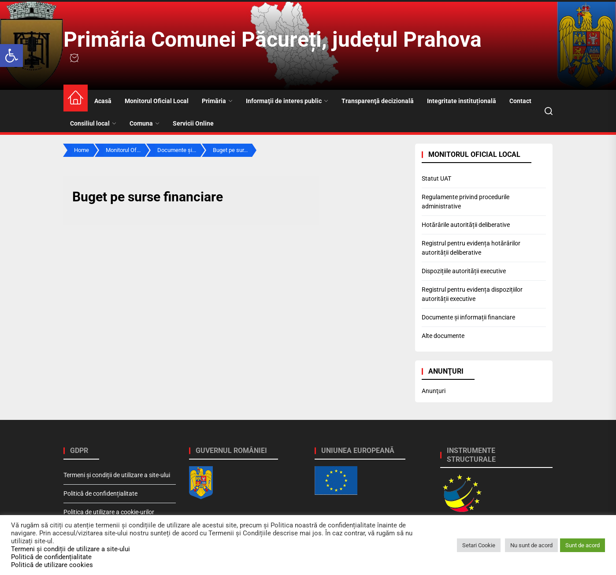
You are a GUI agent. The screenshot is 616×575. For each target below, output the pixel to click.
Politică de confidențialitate (100, 493)
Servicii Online (193, 123)
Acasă (102, 100)
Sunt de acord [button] (582, 545)
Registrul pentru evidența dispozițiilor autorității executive (472, 294)
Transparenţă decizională (377, 100)
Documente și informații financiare (468, 317)
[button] (11, 55)
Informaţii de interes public (287, 100)
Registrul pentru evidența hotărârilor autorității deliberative (471, 248)
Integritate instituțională (461, 100)
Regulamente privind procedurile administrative (465, 201)
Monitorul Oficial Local (157, 100)
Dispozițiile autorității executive (464, 271)
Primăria (217, 100)
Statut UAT (436, 178)
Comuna (145, 123)
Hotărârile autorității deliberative (466, 224)
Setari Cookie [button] (478, 545)
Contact (520, 100)
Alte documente (443, 335)
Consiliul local (93, 123)
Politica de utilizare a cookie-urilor (108, 512)
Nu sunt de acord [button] (531, 545)
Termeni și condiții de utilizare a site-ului (116, 475)
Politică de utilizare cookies (52, 565)
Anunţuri (433, 390)
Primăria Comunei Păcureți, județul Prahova (272, 39)
